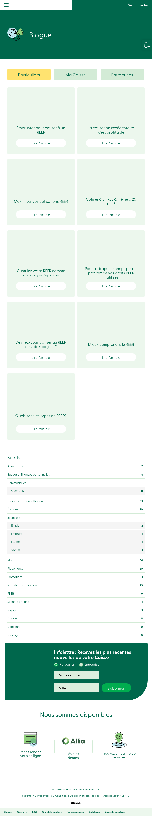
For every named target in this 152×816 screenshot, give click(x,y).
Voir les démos (73, 748)
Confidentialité (43, 795)
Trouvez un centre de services (119, 745)
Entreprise (92, 664)
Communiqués (16, 483)
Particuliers (29, 75)
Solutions (94, 812)
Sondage (13, 635)
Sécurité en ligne (18, 602)
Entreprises (122, 75)
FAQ (34, 812)
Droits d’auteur (110, 795)
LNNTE (125, 795)
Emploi (15, 525)
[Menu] (6, 5)
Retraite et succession (22, 585)
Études (15, 542)
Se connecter (138, 5)
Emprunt (16, 534)
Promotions (14, 577)
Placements (15, 568)
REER (10, 593)
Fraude (12, 618)
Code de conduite (115, 812)
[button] (147, 45)
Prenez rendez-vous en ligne (30, 744)
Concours (13, 627)
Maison (12, 560)
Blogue (8, 812)
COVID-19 (17, 491)
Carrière (22, 812)
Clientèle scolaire (52, 812)
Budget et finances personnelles (28, 474)
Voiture (16, 550)
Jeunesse (13, 518)
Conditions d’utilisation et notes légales (77, 795)
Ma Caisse (75, 75)
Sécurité (26, 795)
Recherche (111, 5)
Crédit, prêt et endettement (25, 501)
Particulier (67, 664)
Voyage (12, 610)
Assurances (15, 466)
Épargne (13, 509)
